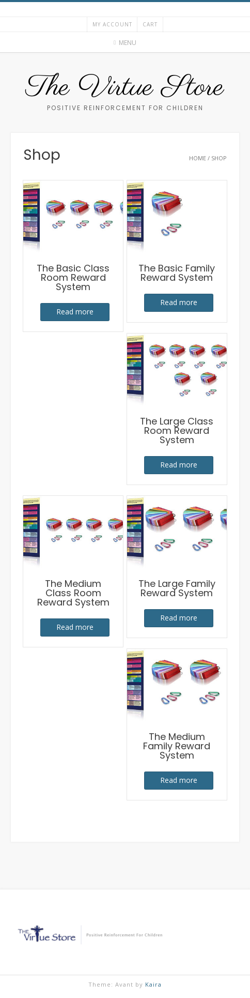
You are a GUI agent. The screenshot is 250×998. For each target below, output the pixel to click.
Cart (150, 24)
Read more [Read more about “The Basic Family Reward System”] (178, 302)
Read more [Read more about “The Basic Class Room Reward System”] (74, 311)
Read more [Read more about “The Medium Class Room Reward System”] (74, 627)
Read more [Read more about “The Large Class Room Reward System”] (178, 465)
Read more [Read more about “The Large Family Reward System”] (178, 618)
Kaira (153, 984)
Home (197, 158)
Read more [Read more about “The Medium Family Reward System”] (178, 780)
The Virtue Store (125, 87)
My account (112, 24)
